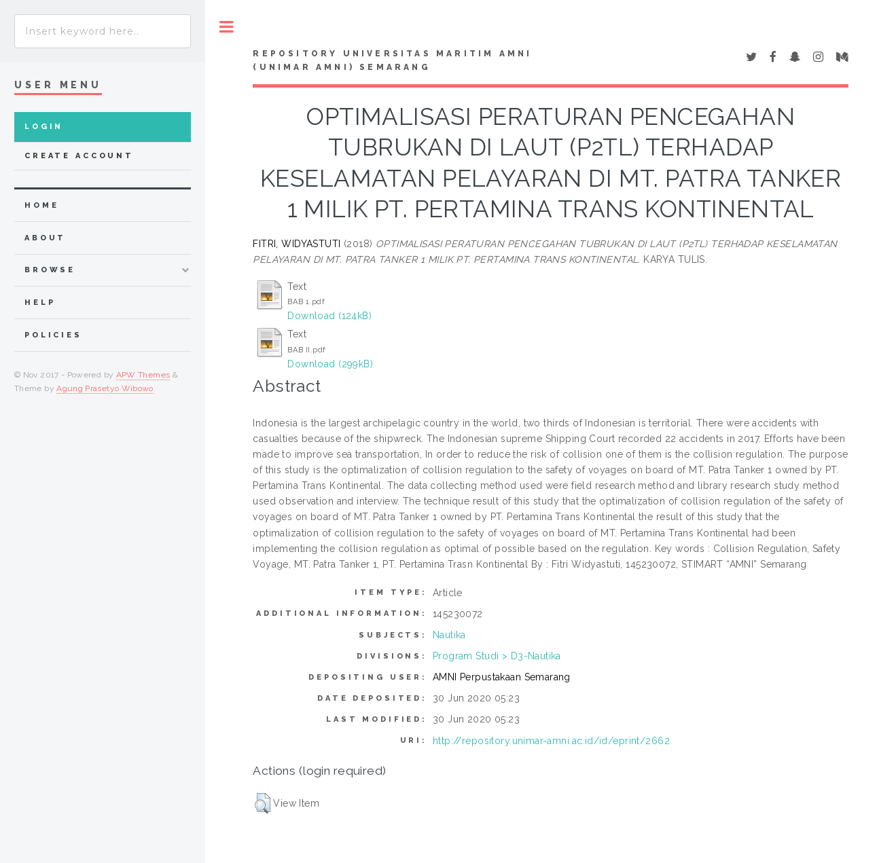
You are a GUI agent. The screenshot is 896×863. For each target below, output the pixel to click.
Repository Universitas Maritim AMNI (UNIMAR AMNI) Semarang (392, 60)
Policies (53, 335)
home (41, 205)
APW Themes (143, 375)
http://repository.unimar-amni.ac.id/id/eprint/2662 (551, 740)
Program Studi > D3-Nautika (497, 655)
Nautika (449, 634)
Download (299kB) (330, 364)
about (45, 238)
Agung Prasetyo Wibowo (105, 388)
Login (43, 126)
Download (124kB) (329, 315)
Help (39, 302)
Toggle (226, 27)
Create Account (79, 155)
